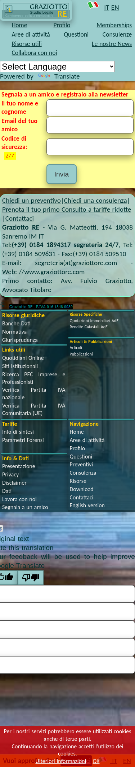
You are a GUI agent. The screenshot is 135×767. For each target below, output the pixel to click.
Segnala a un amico (25, 507)
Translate (59, 76)
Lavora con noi (19, 499)
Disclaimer (14, 482)
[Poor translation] (31, 577)
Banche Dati (16, 323)
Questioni (76, 34)
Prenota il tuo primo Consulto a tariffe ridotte (66, 209)
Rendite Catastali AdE (89, 326)
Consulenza (83, 472)
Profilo (61, 25)
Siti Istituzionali (20, 366)
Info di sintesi (18, 431)
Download (82, 489)
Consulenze (117, 34)
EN (115, 7)
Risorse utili (26, 44)
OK (96, 761)
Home (19, 25)
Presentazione (18, 466)
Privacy (10, 474)
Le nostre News (112, 44)
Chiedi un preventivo (31, 200)
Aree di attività (31, 34)
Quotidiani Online (23, 357)
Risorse (78, 480)
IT (106, 7)
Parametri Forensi (23, 440)
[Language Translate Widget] (57, 66)
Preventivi (81, 464)
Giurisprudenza (20, 340)
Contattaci (19, 218)
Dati (7, 491)
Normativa (14, 331)
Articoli (76, 347)
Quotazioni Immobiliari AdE (94, 320)
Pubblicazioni (81, 354)
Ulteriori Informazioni (61, 761)
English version (87, 505)
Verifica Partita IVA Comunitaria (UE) (34, 409)
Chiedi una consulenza (95, 200)
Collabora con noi (34, 53)
